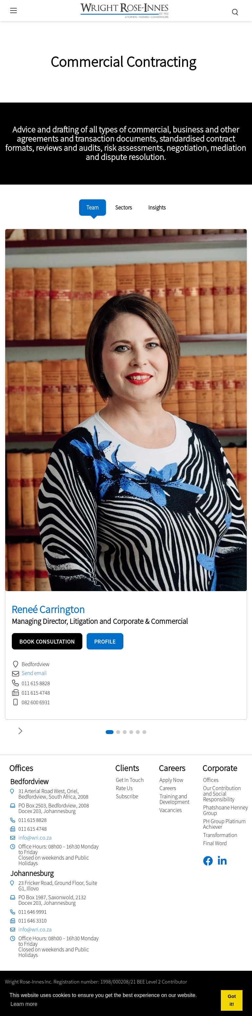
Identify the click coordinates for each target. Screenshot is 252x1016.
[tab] (92, 207)
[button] (110, 732)
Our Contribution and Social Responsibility (222, 794)
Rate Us (124, 788)
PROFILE (105, 641)
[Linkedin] (224, 861)
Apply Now (171, 780)
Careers (167, 788)
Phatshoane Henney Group (225, 810)
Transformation (220, 835)
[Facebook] (210, 861)
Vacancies (170, 810)
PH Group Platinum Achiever (224, 824)
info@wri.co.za (35, 837)
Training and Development (174, 799)
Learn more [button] (23, 1004)
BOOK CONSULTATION (47, 641)
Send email (34, 673)
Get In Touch (130, 780)
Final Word (215, 843)
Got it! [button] (232, 1000)
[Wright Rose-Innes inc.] (124, 9)
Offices (211, 780)
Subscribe (127, 796)
